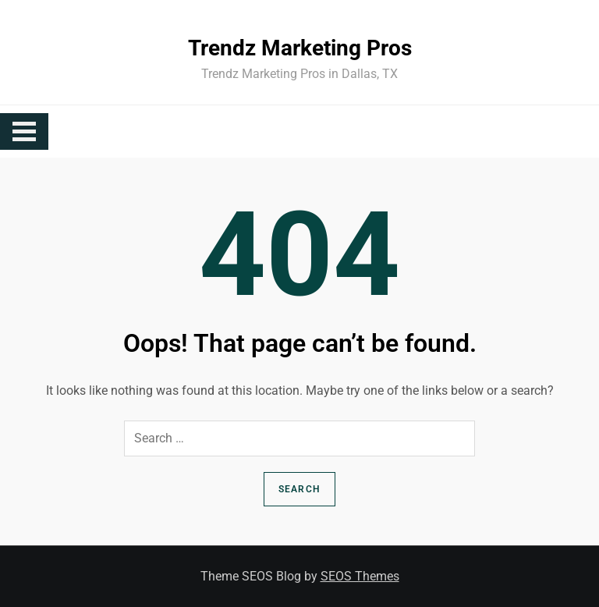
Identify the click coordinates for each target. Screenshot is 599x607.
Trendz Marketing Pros (300, 48)
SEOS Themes (360, 576)
